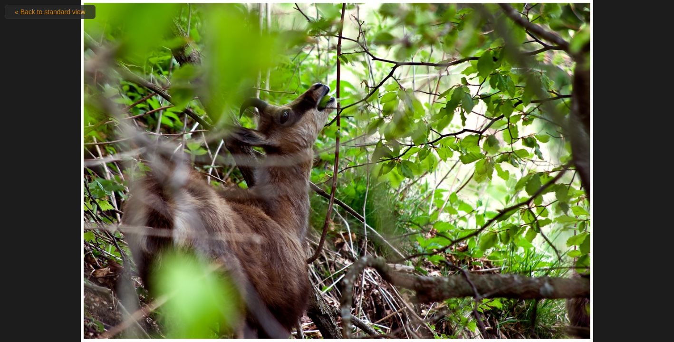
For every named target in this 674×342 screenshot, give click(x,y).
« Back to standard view (50, 12)
